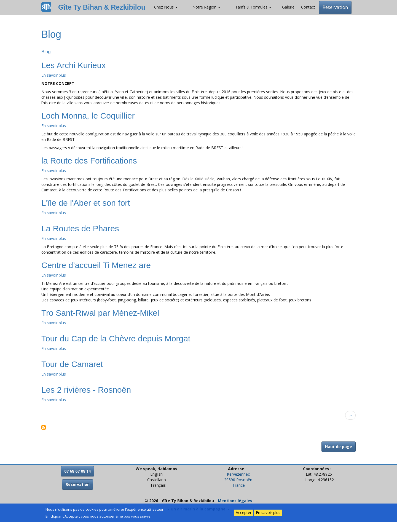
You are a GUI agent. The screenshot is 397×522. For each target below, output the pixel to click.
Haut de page (338, 446)
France (239, 485)
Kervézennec (238, 474)
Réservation (335, 7)
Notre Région (206, 7)
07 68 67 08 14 (77, 471)
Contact (308, 7)
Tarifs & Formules (253, 7)
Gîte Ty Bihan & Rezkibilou (101, 7)
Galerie (288, 7)
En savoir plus (53, 75)
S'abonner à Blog (43, 427)
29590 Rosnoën (238, 479)
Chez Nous (166, 7)
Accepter (243, 512)
